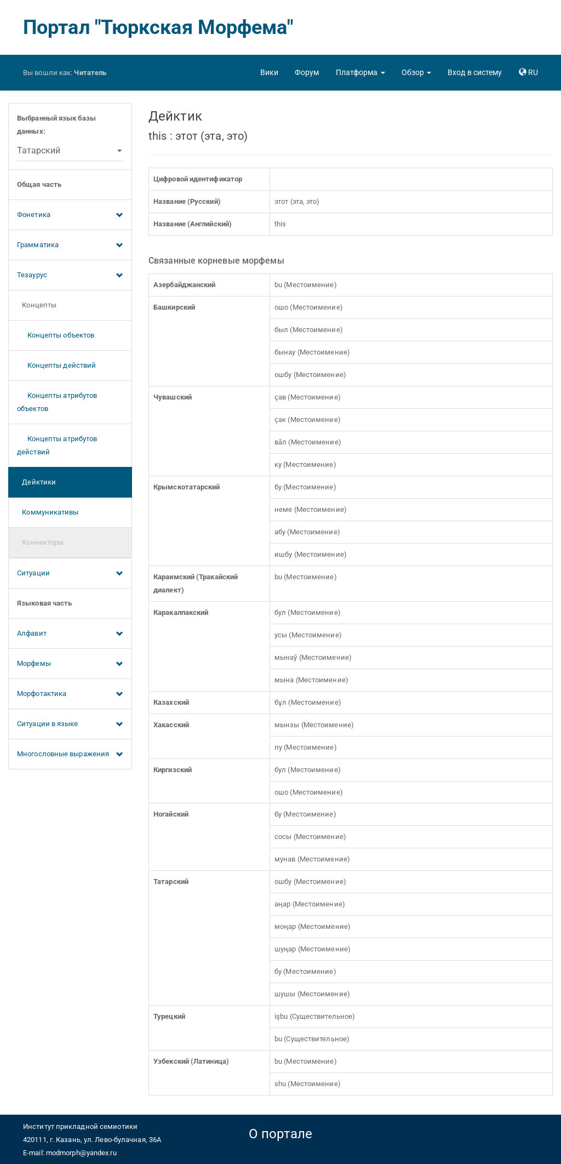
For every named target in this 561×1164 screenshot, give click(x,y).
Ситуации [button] (70, 573)
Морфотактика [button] (70, 694)
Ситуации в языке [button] (70, 724)
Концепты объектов (55, 335)
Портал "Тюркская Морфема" (158, 27)
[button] (360, 72)
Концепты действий (56, 365)
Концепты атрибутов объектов (57, 402)
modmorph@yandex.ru (81, 1153)
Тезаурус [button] (70, 275)
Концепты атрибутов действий (57, 445)
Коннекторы (40, 542)
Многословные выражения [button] (70, 754)
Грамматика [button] (70, 245)
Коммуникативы (48, 512)
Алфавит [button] (70, 634)
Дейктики (36, 482)
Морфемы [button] (70, 664)
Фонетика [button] (70, 215)
